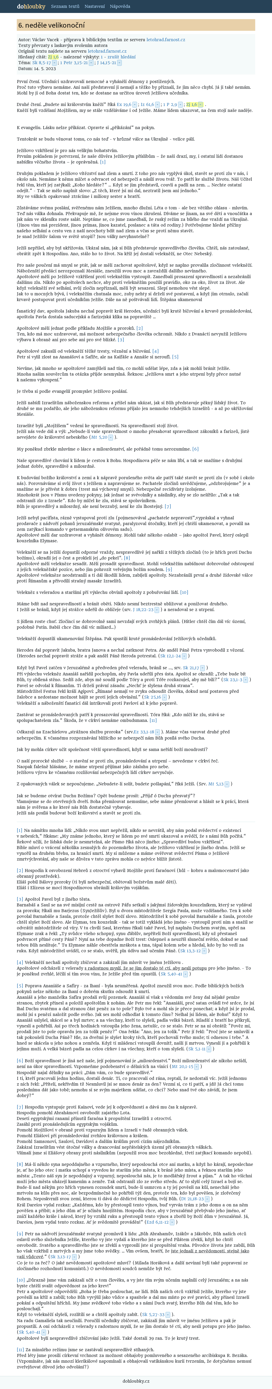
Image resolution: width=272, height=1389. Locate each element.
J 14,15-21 (106, 62)
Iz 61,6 (147, 104)
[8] (127, 558)
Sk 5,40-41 (171, 974)
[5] (175, 357)
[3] (121, 339)
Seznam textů (65, 6)
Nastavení (95, 6)
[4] (155, 351)
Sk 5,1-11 (196, 1049)
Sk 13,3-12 (190, 950)
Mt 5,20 (99, 437)
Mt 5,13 (216, 784)
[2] (139, 328)
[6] (195, 449)
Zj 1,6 (53, 57)
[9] (169, 569)
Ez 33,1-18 (144, 732)
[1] (103, 162)
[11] (153, 720)
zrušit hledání (122, 57)
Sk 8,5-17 (41, 62)
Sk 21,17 (191, 667)
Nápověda (120, 6)
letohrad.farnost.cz (166, 39)
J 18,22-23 (143, 609)
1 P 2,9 (170, 104)
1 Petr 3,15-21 (74, 62)
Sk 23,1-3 (232, 679)
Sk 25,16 (152, 697)
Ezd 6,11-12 (158, 1222)
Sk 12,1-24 (170, 656)
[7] (168, 506)
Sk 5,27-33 (153, 1314)
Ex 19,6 (124, 104)
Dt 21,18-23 (192, 1198)
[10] (184, 592)
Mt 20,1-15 (182, 1066)
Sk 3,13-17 (60, 1256)
